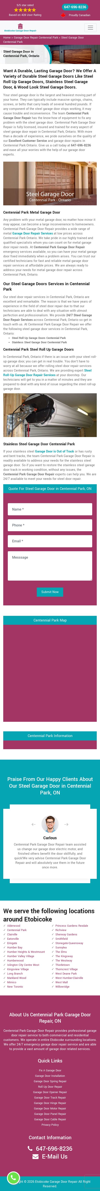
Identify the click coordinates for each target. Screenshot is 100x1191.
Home (7, 38)
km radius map (50, 672)
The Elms (61, 952)
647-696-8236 (75, 7)
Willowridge (62, 987)
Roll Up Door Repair (50, 1087)
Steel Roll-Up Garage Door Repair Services (47, 372)
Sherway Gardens (66, 934)
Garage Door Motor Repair (50, 1109)
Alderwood (13, 926)
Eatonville (13, 939)
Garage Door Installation (50, 1076)
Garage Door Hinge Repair (50, 1103)
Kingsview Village (18, 969)
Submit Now (50, 592)
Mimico (11, 982)
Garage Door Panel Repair (50, 1114)
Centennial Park (16, 930)
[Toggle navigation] (90, 27)
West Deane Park (66, 974)
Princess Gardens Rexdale (71, 926)
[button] (37, 824)
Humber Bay (14, 948)
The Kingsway (64, 956)
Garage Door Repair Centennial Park (36, 38)
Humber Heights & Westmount (26, 952)
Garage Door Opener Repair (50, 1092)
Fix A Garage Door (50, 1070)
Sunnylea (61, 948)
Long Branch (15, 974)
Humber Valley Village (20, 956)
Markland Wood (16, 978)
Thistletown (62, 965)
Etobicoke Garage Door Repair (56, 1181)
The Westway (63, 961)
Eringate (12, 943)
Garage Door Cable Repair (50, 1119)
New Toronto (15, 987)
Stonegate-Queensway (69, 943)
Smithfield (61, 939)
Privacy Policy (50, 1125)
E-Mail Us (55, 1156)
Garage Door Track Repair (50, 1098)
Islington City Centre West (23, 965)
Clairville (12, 934)
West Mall (61, 982)
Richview (60, 930)
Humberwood (15, 961)
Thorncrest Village (66, 969)
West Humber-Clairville (69, 978)
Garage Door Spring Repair (50, 1081)
